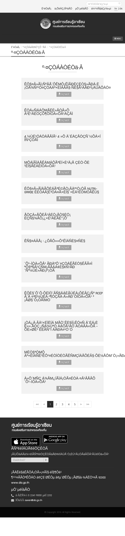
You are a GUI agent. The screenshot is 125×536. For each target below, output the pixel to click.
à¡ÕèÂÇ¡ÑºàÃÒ (63, 9)
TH (116, 9)
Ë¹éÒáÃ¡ (46, 9)
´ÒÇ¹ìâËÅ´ (63, 94)
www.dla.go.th (20, 482)
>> (87, 404)
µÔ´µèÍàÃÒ (81, 9)
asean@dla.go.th (33, 500)
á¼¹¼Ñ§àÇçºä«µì (101, 9)
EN (121, 9)
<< (37, 404)
